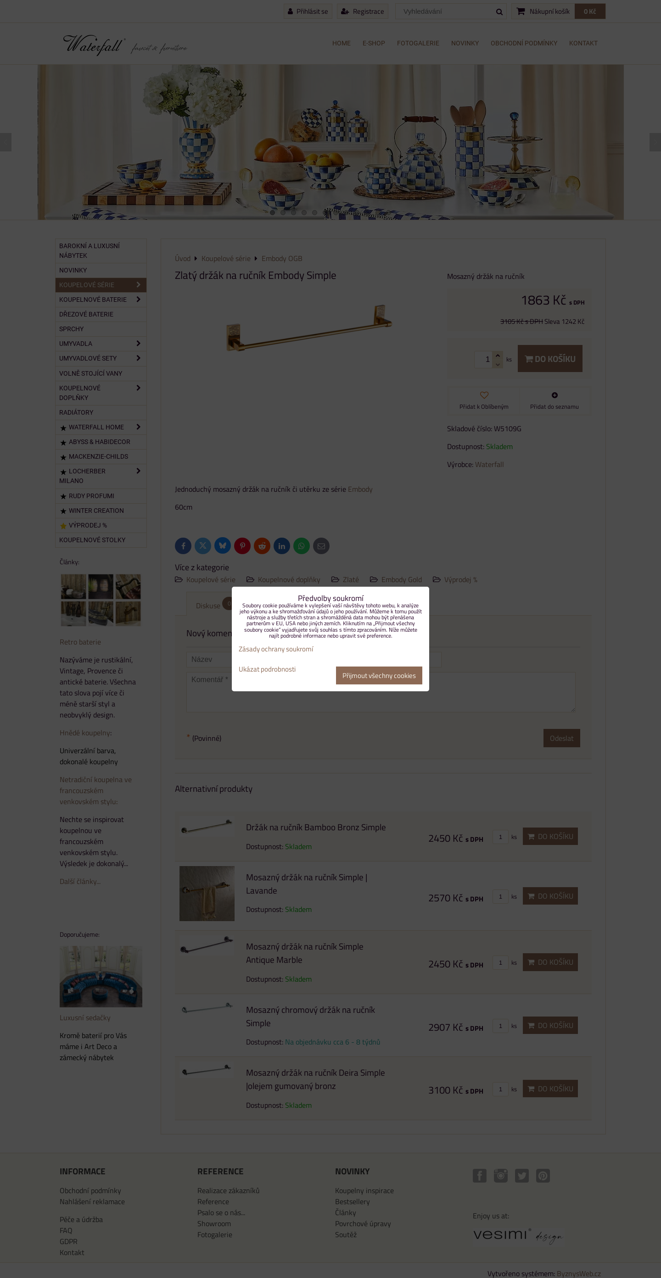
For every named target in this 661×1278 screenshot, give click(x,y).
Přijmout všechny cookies (379, 675)
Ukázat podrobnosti (267, 669)
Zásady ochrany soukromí (276, 649)
